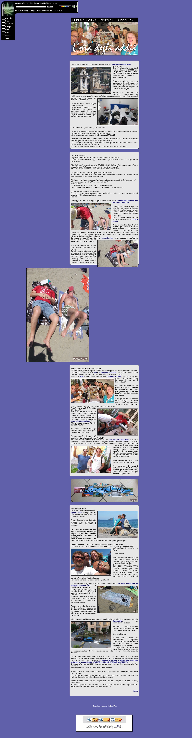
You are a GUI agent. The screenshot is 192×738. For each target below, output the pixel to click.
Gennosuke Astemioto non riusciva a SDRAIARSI (125, 201)
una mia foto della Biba (119, 440)
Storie (39, 10)
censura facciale (107, 238)
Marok (135, 691)
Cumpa (32, 10)
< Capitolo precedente (99, 706)
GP (95, 373)
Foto (115, 706)
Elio (31, 3)
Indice (110, 706)
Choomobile (117, 621)
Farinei (26, 3)
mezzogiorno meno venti (121, 64)
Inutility (43, 3)
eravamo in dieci (114, 376)
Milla (81, 376)
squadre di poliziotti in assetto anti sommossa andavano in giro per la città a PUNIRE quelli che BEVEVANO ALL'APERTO (104, 661)
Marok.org (24, 10)
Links (55, 3)
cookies (117, 726)
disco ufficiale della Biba (80, 421)
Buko (49, 3)
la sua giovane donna (107, 373)
